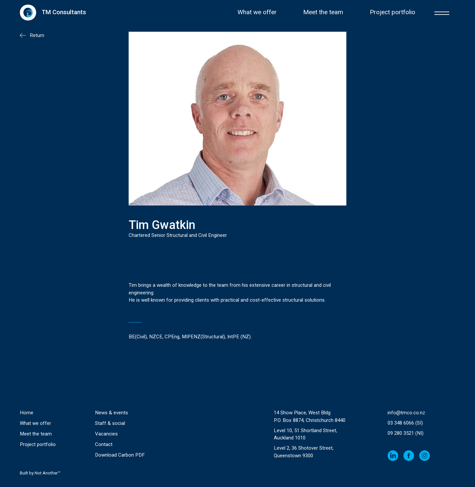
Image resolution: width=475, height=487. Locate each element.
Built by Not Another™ (40, 472)
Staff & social (110, 423)
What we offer (257, 12)
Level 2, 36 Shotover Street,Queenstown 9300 (303, 452)
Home (26, 413)
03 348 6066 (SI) (405, 423)
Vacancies (106, 434)
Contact (103, 444)
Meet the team (323, 12)
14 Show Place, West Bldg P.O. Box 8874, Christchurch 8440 (309, 416)
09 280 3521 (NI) (406, 433)
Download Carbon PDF (120, 455)
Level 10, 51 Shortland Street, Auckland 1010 (305, 434)
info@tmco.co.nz (406, 413)
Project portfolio (392, 12)
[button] (441, 12)
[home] (53, 12)
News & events (111, 413)
